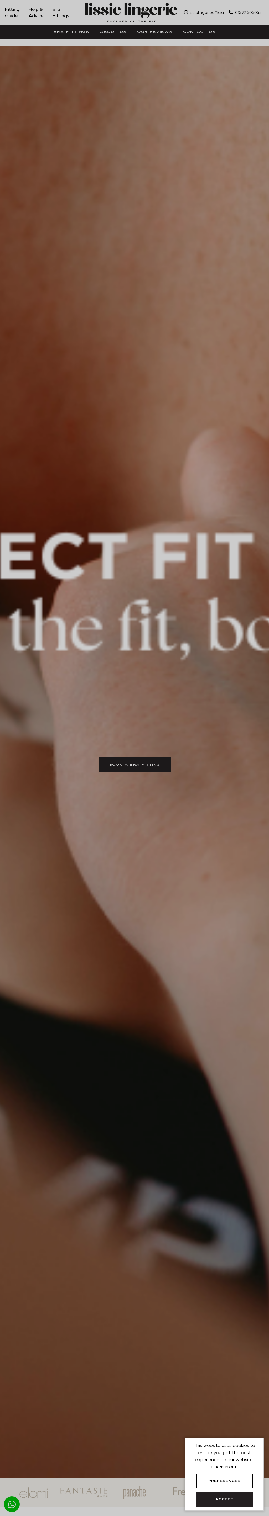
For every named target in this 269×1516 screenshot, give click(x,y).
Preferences (224, 1481)
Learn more (224, 1467)
